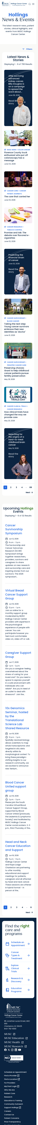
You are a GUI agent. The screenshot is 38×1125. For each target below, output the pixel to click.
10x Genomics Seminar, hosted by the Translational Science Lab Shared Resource (17, 718)
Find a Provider (12, 1075)
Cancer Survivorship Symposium (14, 529)
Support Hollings (12, 1107)
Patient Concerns (11, 1118)
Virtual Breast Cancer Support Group (16, 594)
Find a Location (12, 1079)
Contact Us (9, 1114)
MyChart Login (11, 1086)
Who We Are (9, 1090)
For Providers (9, 1083)
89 (30, 487)
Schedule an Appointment (15, 1072)
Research (8, 1097)
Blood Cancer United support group (15, 786)
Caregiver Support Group (18, 655)
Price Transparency (12, 1122)
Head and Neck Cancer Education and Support (18, 846)
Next (29, 492)
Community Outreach (13, 1104)
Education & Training (13, 1100)
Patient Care (9, 1093)
